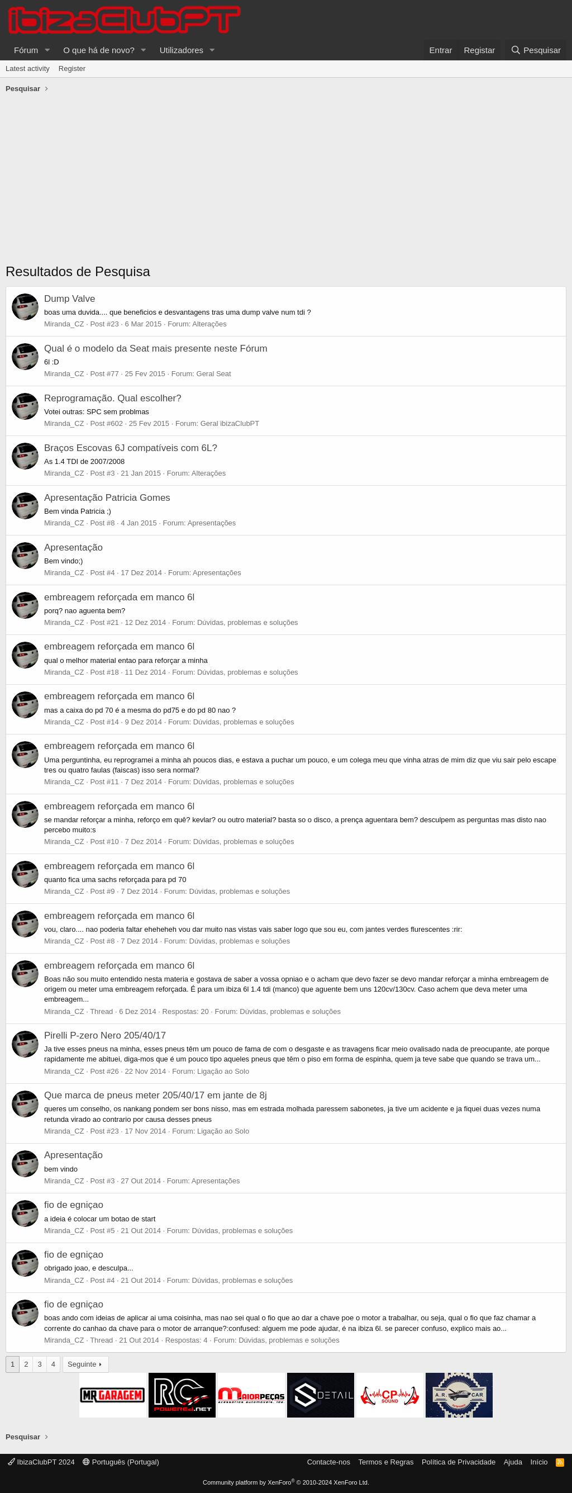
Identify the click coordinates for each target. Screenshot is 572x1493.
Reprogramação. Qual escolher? (113, 398)
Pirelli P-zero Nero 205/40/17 (105, 1035)
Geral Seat (214, 373)
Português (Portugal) (121, 1462)
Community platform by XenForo (286, 1482)
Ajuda (513, 1462)
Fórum (26, 50)
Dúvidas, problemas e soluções (247, 622)
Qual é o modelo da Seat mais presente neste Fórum (156, 348)
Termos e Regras (385, 1462)
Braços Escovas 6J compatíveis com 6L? (130, 448)
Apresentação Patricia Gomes (107, 497)
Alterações (209, 324)
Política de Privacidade (458, 1462)
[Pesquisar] (535, 50)
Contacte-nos (328, 1462)
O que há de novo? (99, 50)
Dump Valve (69, 298)
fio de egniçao (73, 1205)
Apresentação (73, 547)
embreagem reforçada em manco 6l (119, 597)
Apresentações (212, 523)
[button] (47, 50)
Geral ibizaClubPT (230, 423)
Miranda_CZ (64, 324)
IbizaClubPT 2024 (41, 1462)
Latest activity (28, 68)
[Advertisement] (286, 181)
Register (72, 68)
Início (538, 1462)
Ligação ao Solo (223, 1071)
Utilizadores (181, 50)
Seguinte (82, 1364)
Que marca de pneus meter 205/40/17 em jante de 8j (155, 1095)
